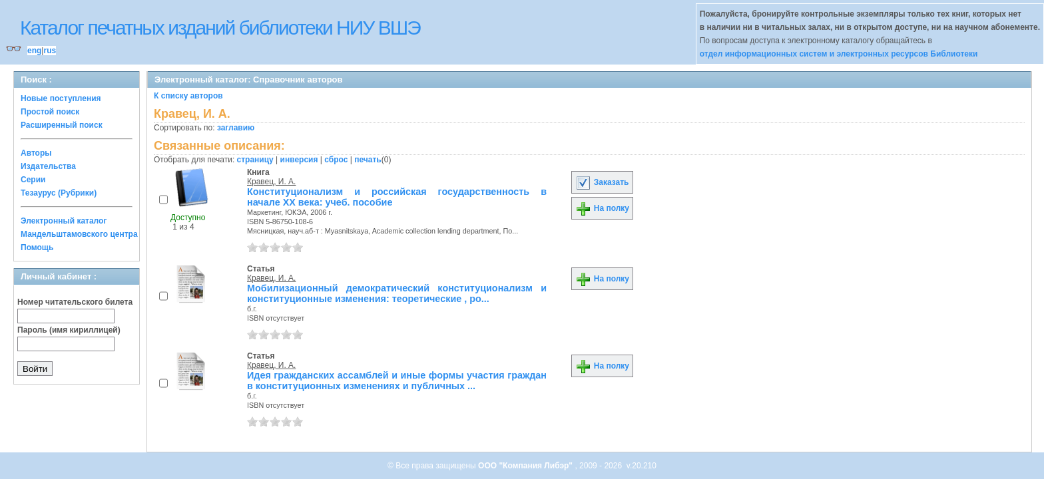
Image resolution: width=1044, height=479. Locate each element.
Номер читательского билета (74, 302)
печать (368, 159)
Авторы (36, 153)
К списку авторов (188, 95)
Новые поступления (61, 98)
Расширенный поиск (62, 125)
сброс (336, 159)
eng (34, 50)
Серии (33, 179)
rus (49, 50)
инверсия (299, 159)
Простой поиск (50, 111)
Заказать (602, 182)
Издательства (48, 166)
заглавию (235, 127)
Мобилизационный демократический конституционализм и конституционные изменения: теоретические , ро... (397, 293)
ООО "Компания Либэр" (526, 465)
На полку (602, 208)
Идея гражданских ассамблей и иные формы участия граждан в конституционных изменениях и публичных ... (397, 380)
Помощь (37, 247)
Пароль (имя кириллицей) (69, 330)
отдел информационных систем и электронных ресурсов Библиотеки (839, 54)
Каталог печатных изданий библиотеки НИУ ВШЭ (220, 28)
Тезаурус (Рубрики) (59, 193)
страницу (255, 159)
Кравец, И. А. (271, 181)
